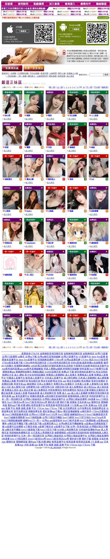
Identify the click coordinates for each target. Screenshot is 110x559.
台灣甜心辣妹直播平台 (53, 399)
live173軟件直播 (71, 420)
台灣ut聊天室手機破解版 (71, 423)
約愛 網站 (26, 405)
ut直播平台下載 (61, 426)
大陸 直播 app (31, 445)
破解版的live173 (78, 414)
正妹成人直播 (20, 393)
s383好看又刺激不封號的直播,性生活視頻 (52, 366)
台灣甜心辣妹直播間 (76, 399)
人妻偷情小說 (96, 384)
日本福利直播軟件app (89, 429)
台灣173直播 (101, 353)
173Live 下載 (55, 408)
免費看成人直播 (85, 375)
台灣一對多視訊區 (79, 426)
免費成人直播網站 (55, 375)
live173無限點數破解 (12, 420)
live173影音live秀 (16, 402)
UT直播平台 (85, 356)
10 (84, 87)
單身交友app (20, 384)
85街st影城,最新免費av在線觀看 (87, 362)
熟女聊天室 (34, 381)
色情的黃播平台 (97, 396)
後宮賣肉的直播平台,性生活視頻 (91, 372)
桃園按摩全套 (35, 411)
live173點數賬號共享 (97, 414)
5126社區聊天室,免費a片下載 (59, 372)
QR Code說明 (103, 18)
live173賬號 (63, 414)
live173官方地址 (83, 417)
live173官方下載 (48, 429)
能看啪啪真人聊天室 (78, 396)
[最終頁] (104, 87)
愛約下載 (64, 402)
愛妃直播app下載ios (53, 411)
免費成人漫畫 (9, 381)
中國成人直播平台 (15, 378)
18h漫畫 (91, 399)
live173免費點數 (88, 420)
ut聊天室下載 (35, 423)
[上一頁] (59, 87)
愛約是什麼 (53, 402)
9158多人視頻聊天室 (67, 429)
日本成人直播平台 (54, 378)
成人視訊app (90, 387)
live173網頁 (68, 417)
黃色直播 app (8, 396)
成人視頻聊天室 (48, 393)
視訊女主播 (83, 390)
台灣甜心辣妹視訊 (32, 399)
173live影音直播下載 (12, 362)
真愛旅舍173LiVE (30, 353)
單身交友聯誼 (98, 381)
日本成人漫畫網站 (87, 378)
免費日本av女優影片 (64, 384)
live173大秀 (51, 414)
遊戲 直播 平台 (28, 408)
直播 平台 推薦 (12, 408)
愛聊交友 (95, 402)
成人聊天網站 (71, 378)
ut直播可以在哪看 (14, 426)
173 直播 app (76, 405)
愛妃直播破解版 (71, 411)
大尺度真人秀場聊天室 (42, 432)
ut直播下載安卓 (45, 426)
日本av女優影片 (45, 384)
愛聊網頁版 (22, 442)
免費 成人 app (63, 393)
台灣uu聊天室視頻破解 (48, 356)
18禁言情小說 (47, 387)
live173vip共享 (98, 417)
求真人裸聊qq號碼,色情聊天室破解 (61, 369)
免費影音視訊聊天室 (98, 393)
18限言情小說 (62, 387)
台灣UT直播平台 (69, 356)
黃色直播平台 (22, 396)
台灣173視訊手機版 (52, 417)
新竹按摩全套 (21, 411)
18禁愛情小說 (33, 387)
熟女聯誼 (86, 381)
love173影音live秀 (37, 438)
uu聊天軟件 (86, 411)
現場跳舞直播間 (45, 359)
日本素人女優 (82, 384)
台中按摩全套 (84, 408)
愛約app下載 (14, 405)
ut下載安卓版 (30, 426)
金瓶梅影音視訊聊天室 (51, 353)
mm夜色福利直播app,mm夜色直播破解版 (22, 369)
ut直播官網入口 (50, 423)
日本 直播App (90, 405)
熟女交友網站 (74, 381)
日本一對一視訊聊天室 (32, 435)
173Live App (43, 408)
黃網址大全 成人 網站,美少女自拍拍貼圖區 (23, 375)
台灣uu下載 (31, 356)
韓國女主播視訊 (97, 390)
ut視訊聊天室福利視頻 (55, 396)
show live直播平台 (28, 359)
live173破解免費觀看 (14, 417)
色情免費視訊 (55, 390)
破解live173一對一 (32, 420)
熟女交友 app (59, 381)
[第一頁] (52, 87)
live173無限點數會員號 (16, 414)
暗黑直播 (50, 405)
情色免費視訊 (69, 390)
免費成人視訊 (12, 390)
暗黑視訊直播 (62, 405)
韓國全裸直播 (37, 396)
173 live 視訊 (87, 359)
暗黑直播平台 (38, 405)
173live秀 (59, 359)
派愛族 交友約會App (80, 402)
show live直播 (98, 356)
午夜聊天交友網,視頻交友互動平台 (91, 366)
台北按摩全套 (70, 408)
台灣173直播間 (9, 356)
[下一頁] (89, 87)
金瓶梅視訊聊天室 (73, 353)
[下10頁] (97, 87)
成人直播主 (71, 375)
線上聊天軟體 (56, 448)
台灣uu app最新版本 (52, 420)
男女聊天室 (22, 381)
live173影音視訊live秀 (36, 402)
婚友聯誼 (31, 384)
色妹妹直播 (33, 393)
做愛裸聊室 (60, 432)
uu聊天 (21, 356)
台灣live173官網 (37, 414)
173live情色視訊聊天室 (34, 362)
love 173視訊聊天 (19, 438)
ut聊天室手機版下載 (17, 423)
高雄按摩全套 (99, 408)
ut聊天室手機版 (13, 429)
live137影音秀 (101, 359)
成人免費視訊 (76, 387)
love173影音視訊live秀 (58, 438)
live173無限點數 (33, 417)
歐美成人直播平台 (34, 378)
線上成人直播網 (79, 393)
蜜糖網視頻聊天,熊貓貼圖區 (30, 372)
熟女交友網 (46, 381)
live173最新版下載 (30, 429)
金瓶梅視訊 (88, 353)
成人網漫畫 (103, 378)
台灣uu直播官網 (72, 359)
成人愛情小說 (18, 387)
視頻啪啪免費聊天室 (19, 432)
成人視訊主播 (26, 390)
